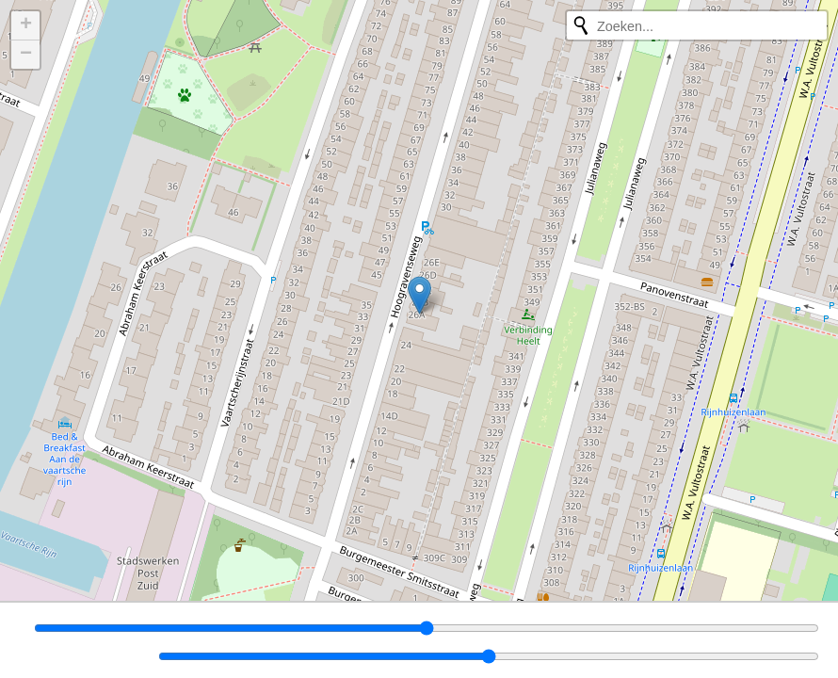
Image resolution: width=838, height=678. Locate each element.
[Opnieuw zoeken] (581, 25)
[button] (419, 295)
